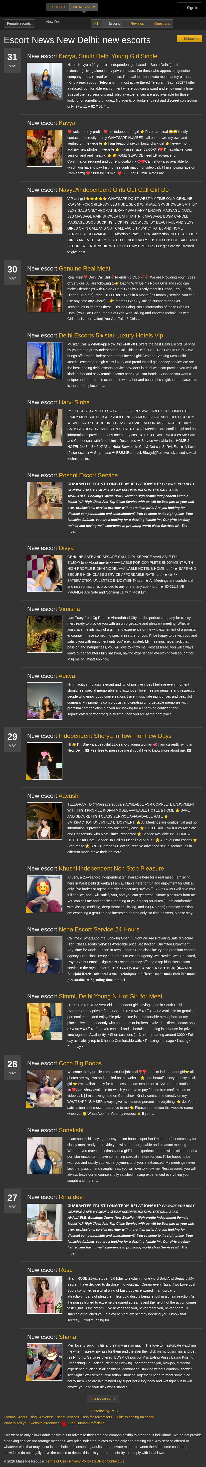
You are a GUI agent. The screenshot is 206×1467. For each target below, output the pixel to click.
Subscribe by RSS (103, 1411)
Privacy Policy (80, 1461)
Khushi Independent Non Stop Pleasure (111, 868)
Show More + (103, 1399)
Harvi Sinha (74, 402)
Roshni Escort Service (88, 475)
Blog (33, 1417)
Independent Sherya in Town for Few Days (115, 735)
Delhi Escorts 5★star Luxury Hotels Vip (111, 335)
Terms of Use (56, 1461)
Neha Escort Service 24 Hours (99, 929)
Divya (66, 548)
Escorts (58, 7)
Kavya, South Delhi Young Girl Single (108, 56)
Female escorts (19, 23)
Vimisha (69, 608)
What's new (84, 7)
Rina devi (71, 1196)
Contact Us (115, 1461)
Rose (66, 1269)
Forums (9, 1417)
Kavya (67, 122)
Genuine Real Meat (84, 268)
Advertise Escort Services (59, 1417)
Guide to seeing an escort (135, 1417)
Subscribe (191, 39)
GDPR (99, 1461)
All (96, 23)
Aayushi (69, 795)
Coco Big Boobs (80, 1063)
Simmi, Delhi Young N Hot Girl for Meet (110, 996)
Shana (67, 1336)
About (22, 1417)
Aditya (66, 675)
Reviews (137, 23)
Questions (162, 23)
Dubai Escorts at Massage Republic (20, 8)
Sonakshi (71, 1130)
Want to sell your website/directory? (31, 1423)
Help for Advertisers (97, 1417)
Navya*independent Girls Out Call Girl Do (114, 189)
